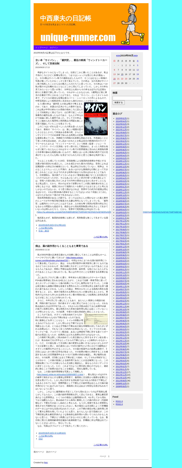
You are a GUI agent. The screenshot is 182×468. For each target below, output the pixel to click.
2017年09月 (121, 229)
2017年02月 (121, 241)
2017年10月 (121, 226)
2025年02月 (121, 118)
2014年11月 (121, 286)
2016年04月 (121, 261)
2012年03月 (121, 363)
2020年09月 (121, 147)
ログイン (54, 47)
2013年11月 (121, 306)
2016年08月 (121, 252)
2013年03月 (121, 329)
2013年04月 (121, 326)
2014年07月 (121, 289)
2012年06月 (121, 355)
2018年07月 (121, 204)
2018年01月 (121, 218)
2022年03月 (121, 124)
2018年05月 (121, 207)
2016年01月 (121, 269)
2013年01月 (121, 335)
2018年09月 (121, 198)
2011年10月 (121, 378)
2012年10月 (121, 343)
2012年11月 (121, 341)
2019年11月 (121, 164)
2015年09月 (121, 278)
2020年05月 (121, 152)
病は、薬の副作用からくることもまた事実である (61, 246)
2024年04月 (121, 121)
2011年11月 (121, 375)
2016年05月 (121, 258)
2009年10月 (121, 383)
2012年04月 (121, 361)
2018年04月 (121, 209)
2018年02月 (121, 215)
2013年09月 (121, 312)
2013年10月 (121, 309)
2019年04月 (121, 178)
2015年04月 (121, 283)
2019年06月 (121, 172)
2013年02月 (121, 332)
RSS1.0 (119, 401)
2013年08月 (121, 315)
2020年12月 (121, 144)
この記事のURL (100, 237)
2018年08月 (121, 201)
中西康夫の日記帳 (65, 18)
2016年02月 (121, 266)
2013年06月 (121, 321)
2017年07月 (121, 235)
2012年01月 (121, 369)
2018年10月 (121, 195)
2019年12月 (121, 161)
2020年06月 (121, 150)
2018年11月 (121, 192)
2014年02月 (121, 301)
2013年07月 (121, 318)
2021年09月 (121, 132)
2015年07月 (121, 281)
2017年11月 (121, 224)
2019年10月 (121, 167)
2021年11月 (121, 130)
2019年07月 (121, 169)
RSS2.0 (119, 404)
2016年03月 (121, 264)
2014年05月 (121, 292)
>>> (135, 55)
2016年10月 (121, 249)
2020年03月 (121, 158)
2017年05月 (121, 238)
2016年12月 (121, 247)
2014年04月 (121, 295)
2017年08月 (121, 232)
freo (46, 462)
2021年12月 (121, 127)
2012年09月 (121, 346)
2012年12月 (121, 338)
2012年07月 (121, 352)
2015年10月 (121, 275)
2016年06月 (121, 255)
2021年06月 (121, 138)
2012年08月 (121, 349)
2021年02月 (121, 141)
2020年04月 (121, 155)
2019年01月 (121, 187)
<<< (118, 55)
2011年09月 (121, 380)
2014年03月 (121, 298)
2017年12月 (121, 221)
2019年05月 (121, 175)
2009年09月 (121, 386)
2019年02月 (121, 184)
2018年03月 (121, 212)
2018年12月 (121, 190)
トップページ (41, 47)
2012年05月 (121, 358)
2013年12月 (121, 304)
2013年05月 (121, 323)
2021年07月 (121, 135)
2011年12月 (121, 372)
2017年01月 (121, 244)
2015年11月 (121, 272)
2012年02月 (121, 366)
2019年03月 (121, 181)
